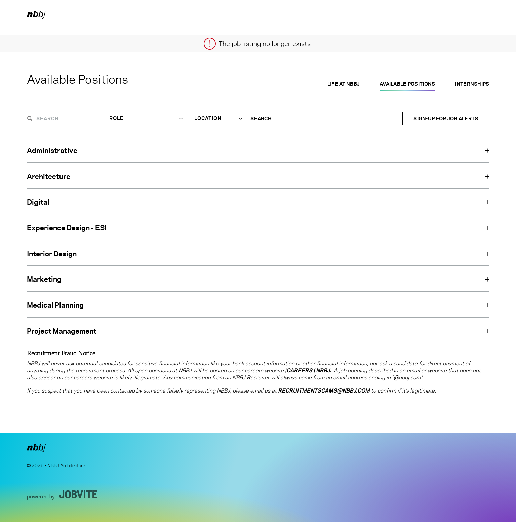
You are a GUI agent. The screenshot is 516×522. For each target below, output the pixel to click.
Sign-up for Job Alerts (445, 118)
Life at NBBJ (343, 83)
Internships (472, 83)
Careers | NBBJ (308, 370)
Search (261, 118)
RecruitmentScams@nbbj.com (324, 391)
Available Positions (407, 83)
